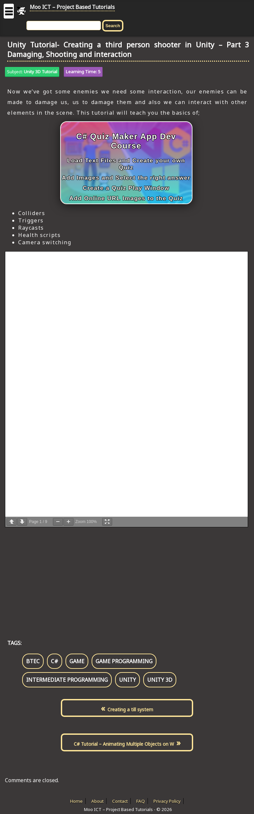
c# (54, 661)
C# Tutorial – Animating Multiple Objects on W (124, 744)
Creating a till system (130, 709)
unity (127, 679)
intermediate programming (67, 679)
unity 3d (159, 679)
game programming (124, 661)
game (76, 661)
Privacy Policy (167, 801)
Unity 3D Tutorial (40, 72)
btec (33, 661)
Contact (120, 801)
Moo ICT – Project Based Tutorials (72, 7)
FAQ (140, 801)
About (97, 801)
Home (76, 801)
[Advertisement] (127, 576)
